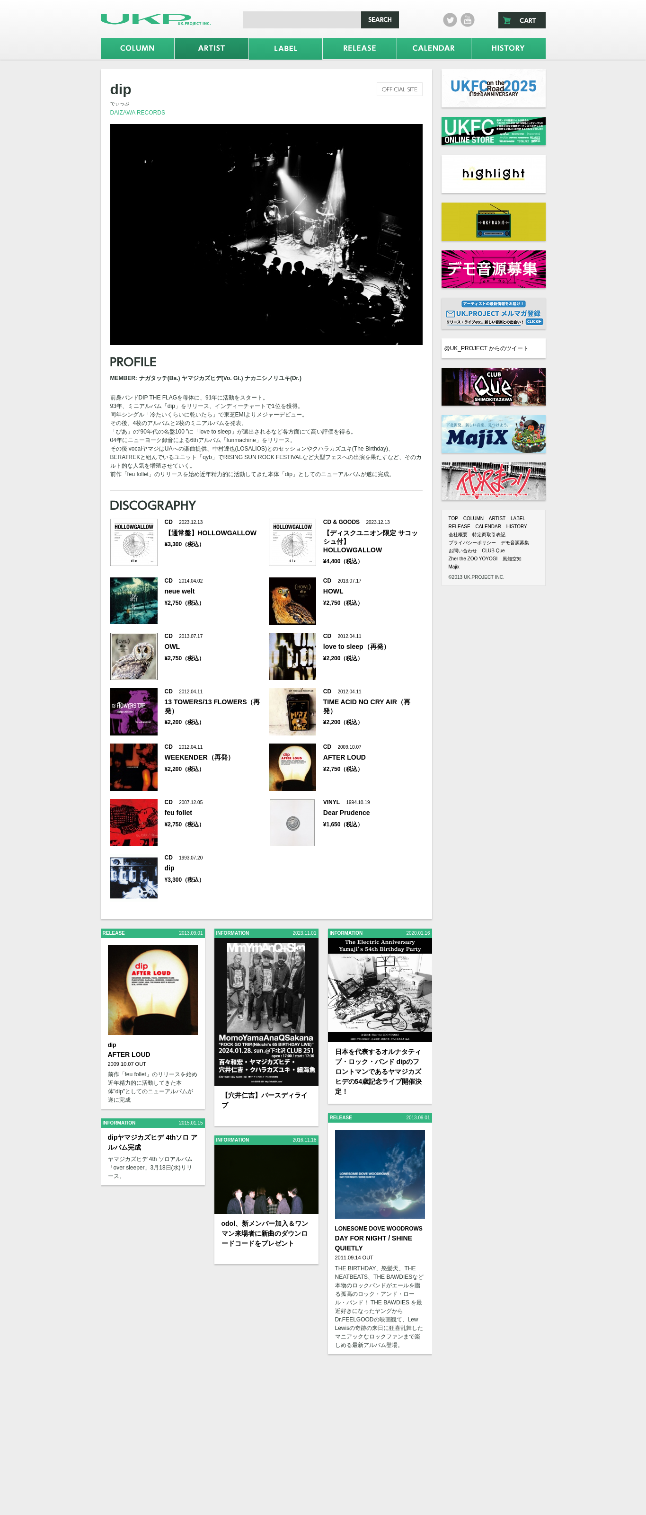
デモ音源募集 (515, 542)
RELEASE (459, 526)
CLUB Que (493, 550)
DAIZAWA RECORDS (137, 112)
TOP (453, 518)
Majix (454, 566)
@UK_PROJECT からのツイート (486, 348)
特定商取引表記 (488, 534)
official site (400, 89)
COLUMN (473, 518)
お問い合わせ (463, 550)
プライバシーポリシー (472, 542)
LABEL (518, 518)
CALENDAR (488, 526)
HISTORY (516, 526)
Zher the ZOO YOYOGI (473, 558)
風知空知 (512, 558)
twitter (450, 20)
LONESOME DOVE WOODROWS (379, 1228)
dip (112, 1045)
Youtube (467, 20)
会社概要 (458, 534)
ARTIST (497, 518)
